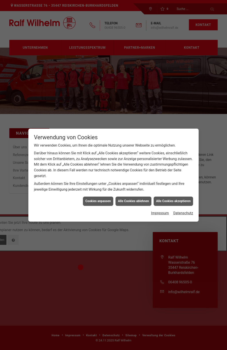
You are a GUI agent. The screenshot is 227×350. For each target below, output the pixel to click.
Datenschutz (183, 209)
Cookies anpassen (98, 197)
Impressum (160, 209)
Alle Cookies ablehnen (133, 197)
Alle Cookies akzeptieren (173, 197)
